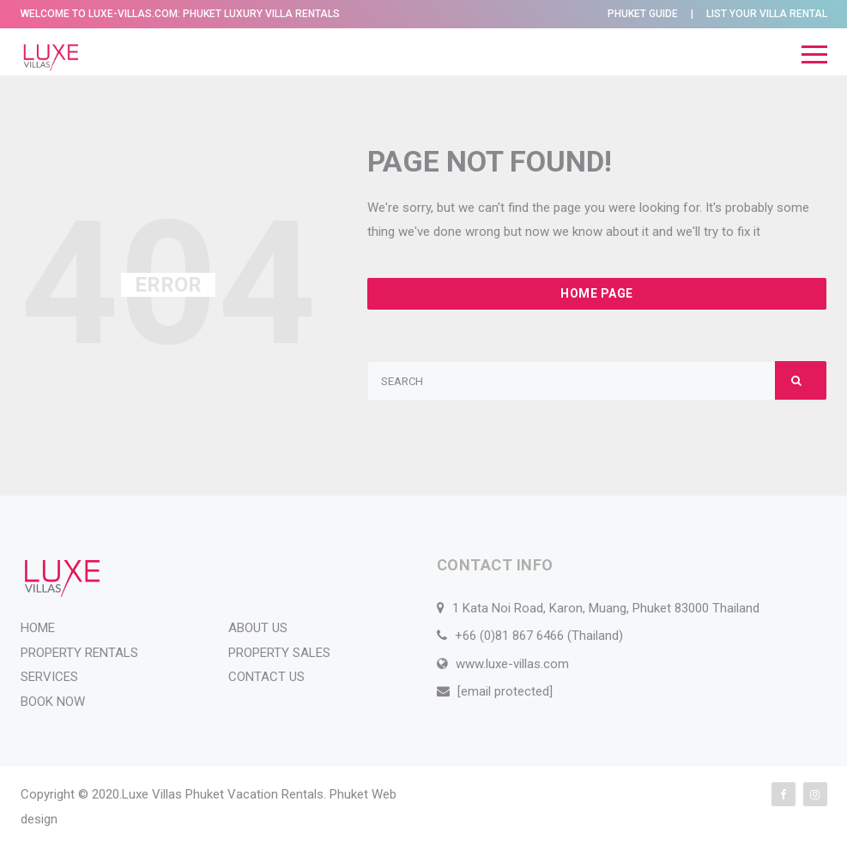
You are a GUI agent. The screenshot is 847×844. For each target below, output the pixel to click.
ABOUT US (257, 628)
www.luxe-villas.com (512, 664)
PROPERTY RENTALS (79, 652)
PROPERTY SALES (279, 652)
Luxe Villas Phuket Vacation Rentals (223, 794)
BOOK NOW (53, 701)
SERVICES (49, 676)
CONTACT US (266, 676)
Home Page (596, 293)
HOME (38, 628)
